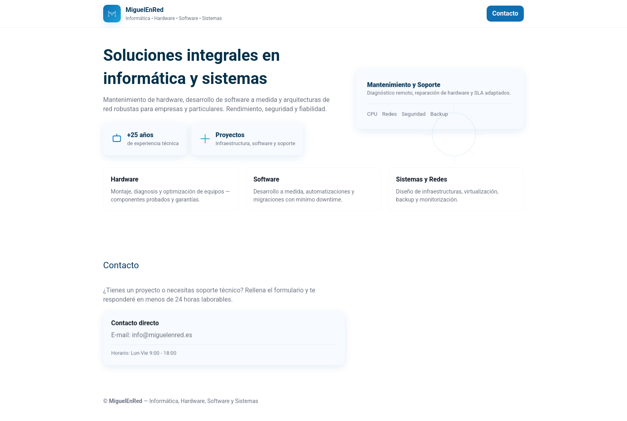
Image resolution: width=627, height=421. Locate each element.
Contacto (505, 13)
